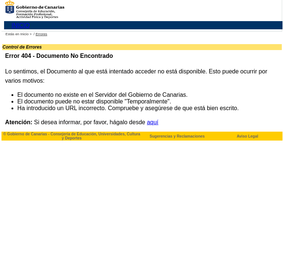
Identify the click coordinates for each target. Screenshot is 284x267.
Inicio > (26, 34)
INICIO (20, 25)
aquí (152, 122)
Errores (41, 34)
